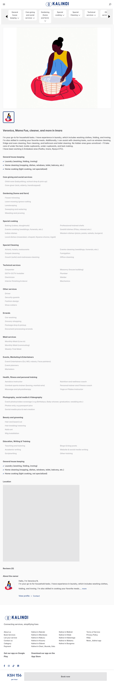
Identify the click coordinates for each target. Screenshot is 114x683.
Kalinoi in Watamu (65, 641)
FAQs (88, 638)
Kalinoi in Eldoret (37, 643)
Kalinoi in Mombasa (38, 635)
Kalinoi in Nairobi (37, 632)
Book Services (9, 635)
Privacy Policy (91, 635)
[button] (57, 67)
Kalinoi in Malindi (65, 632)
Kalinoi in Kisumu (37, 641)
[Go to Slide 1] (8, 117)
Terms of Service (92, 632)
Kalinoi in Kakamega (66, 638)
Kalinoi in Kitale (64, 635)
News (88, 641)
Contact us (8, 641)
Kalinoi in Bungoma (66, 643)
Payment (7, 646)
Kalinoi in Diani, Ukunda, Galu (42, 646)
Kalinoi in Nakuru (37, 638)
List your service (10, 638)
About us (7, 632)
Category (7, 643)
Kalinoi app (96, 641)
